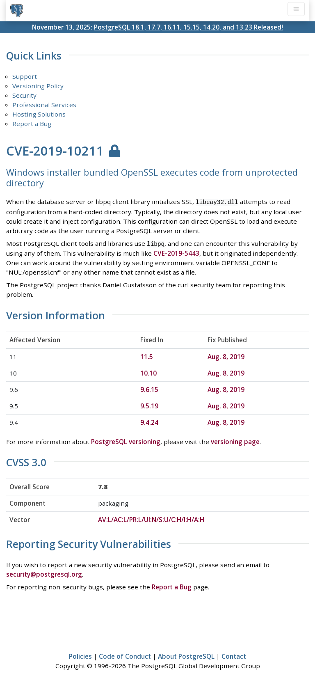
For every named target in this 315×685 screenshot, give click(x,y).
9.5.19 (149, 404)
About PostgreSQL (186, 655)
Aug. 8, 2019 (226, 355)
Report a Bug (31, 123)
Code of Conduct (125, 655)
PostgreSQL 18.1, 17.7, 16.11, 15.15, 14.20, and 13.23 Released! (188, 27)
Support (24, 76)
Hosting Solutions (39, 114)
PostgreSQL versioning (125, 440)
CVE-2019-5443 (176, 252)
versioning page (235, 440)
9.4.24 (149, 421)
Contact (233, 655)
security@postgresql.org (44, 572)
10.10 (148, 371)
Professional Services (44, 105)
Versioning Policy (38, 86)
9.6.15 (149, 388)
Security (24, 95)
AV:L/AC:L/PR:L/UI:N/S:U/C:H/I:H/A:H (151, 518)
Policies (80, 655)
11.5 (146, 355)
